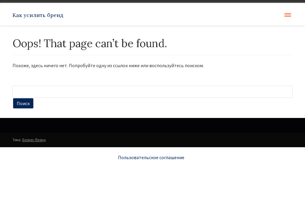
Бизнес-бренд (34, 139)
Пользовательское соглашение (151, 157)
